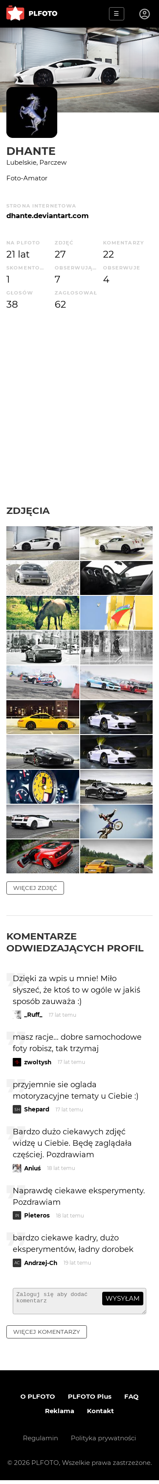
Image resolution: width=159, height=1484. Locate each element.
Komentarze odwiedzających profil (75, 942)
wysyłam (122, 1298)
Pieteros (37, 1215)
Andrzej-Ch (40, 1263)
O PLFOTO (37, 1400)
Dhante (31, 150)
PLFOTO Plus (90, 1400)
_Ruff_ (33, 1014)
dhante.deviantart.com (47, 215)
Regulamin (40, 1442)
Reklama (59, 1415)
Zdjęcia (28, 510)
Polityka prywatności (103, 1442)
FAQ (131, 1400)
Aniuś (32, 1168)
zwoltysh (37, 1062)
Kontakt (100, 1415)
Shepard (36, 1109)
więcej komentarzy (46, 1335)
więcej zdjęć (35, 887)
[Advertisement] (79, 408)
